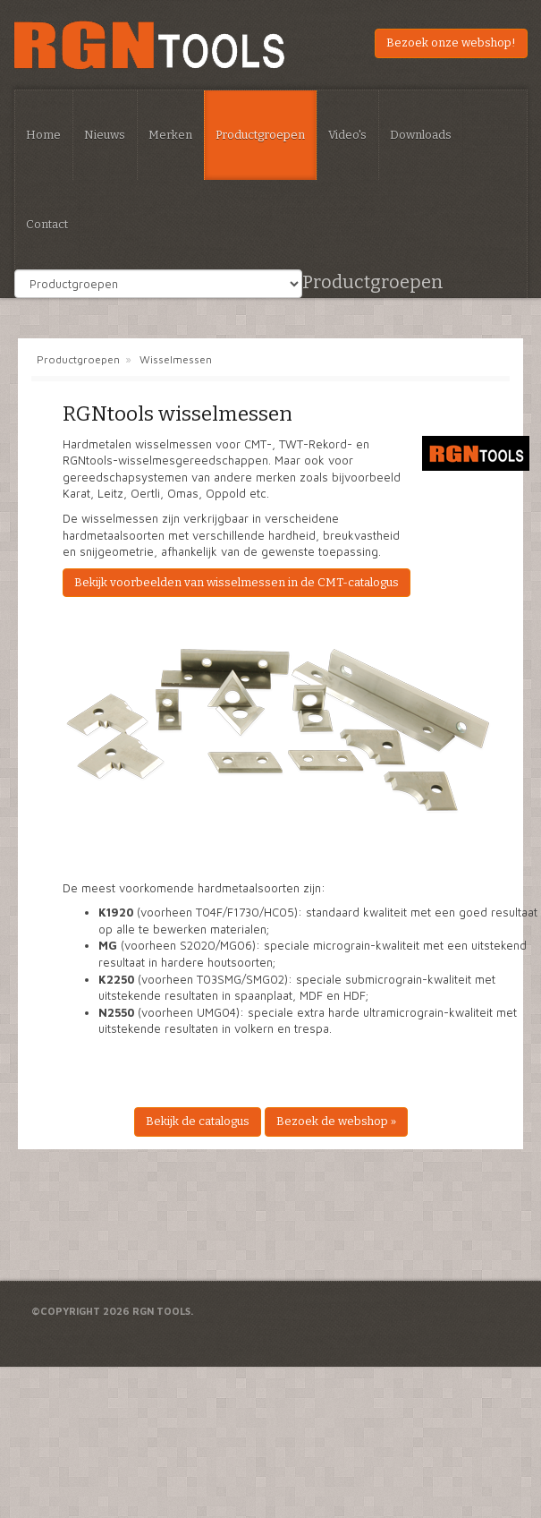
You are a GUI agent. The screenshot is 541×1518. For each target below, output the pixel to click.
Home (43, 134)
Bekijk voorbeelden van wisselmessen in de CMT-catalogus (236, 582)
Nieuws (104, 134)
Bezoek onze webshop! (451, 42)
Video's (347, 134)
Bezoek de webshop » (336, 1121)
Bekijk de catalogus (197, 1121)
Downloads (421, 134)
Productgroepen (260, 134)
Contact (47, 224)
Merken (170, 134)
